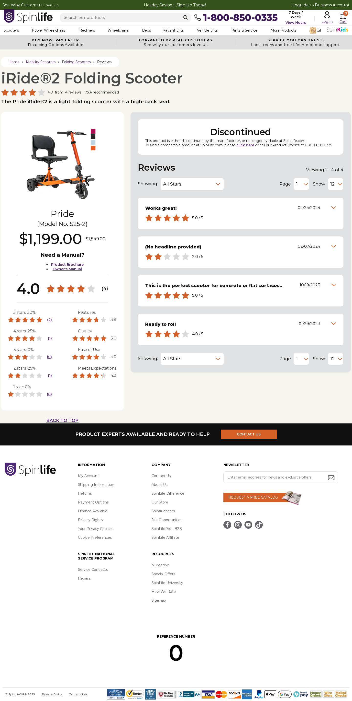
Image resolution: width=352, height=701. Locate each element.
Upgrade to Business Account (320, 5)
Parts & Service (244, 30)
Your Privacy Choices (95, 528)
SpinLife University (167, 583)
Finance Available (92, 511)
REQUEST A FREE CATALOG (253, 497)
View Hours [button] (296, 22)
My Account (88, 476)
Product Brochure (67, 264)
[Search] (185, 17)
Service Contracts (93, 569)
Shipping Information (96, 484)
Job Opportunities (167, 520)
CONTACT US (249, 434)
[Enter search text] (125, 17)
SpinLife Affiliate (165, 537)
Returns (85, 493)
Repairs (84, 578)
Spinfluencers (163, 511)
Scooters (11, 30)
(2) (49, 319)
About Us (159, 484)
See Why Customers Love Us (30, 5)
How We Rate (164, 591)
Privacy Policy (52, 694)
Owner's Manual (67, 269)
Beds (146, 30)
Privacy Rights (90, 520)
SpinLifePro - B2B (167, 528)
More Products (283, 30)
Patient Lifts (173, 30)
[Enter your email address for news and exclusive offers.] (280, 477)
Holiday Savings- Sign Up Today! (175, 5)
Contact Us (161, 476)
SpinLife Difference (168, 493)
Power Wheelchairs (48, 30)
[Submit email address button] (331, 478)
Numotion (160, 565)
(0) (49, 357)
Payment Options (93, 502)
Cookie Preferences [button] (95, 537)
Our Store (160, 502)
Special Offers (163, 574)
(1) (50, 338)
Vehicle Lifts (207, 30)
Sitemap (159, 600)
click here (245, 145)
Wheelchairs (118, 30)
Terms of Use (78, 694)
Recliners (87, 30)
